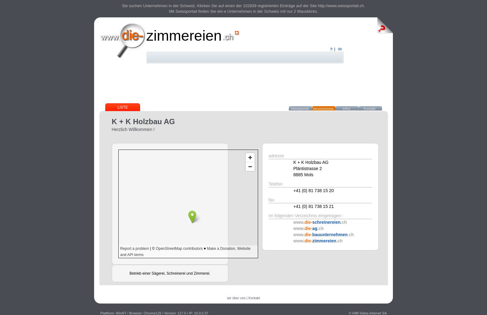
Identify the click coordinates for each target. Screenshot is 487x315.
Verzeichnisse (323, 108)
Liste (122, 107)
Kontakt (369, 108)
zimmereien (184, 35)
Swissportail (300, 108)
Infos (346, 108)
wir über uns (236, 298)
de (340, 49)
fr (331, 49)
